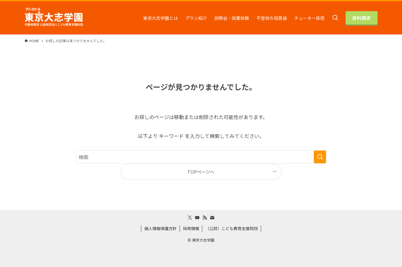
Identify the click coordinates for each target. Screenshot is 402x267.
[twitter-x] (190, 217)
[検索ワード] (201, 156)
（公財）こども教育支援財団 (231, 228)
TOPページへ (200, 171)
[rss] (205, 217)
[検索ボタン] (335, 17)
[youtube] (197, 217)
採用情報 (191, 228)
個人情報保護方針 (160, 228)
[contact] (212, 217)
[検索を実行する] (320, 156)
